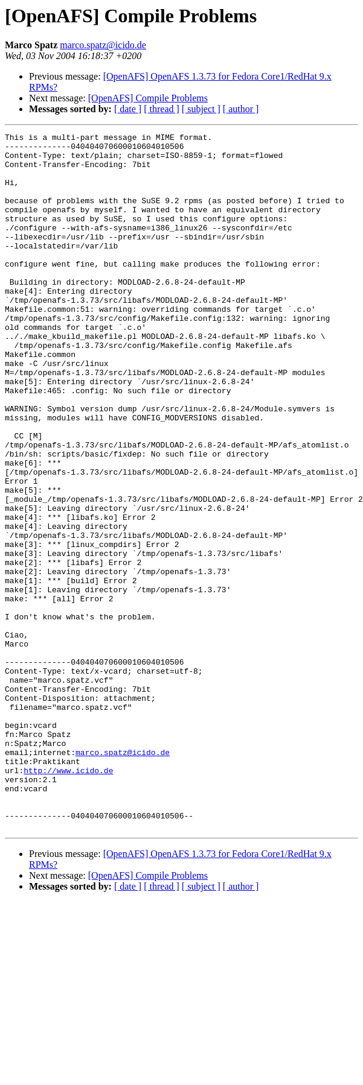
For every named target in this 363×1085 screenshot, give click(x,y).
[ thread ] (161, 109)
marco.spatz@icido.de (103, 45)
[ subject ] (201, 109)
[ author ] (241, 109)
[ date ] (127, 109)
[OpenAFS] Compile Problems (148, 98)
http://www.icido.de (68, 898)
